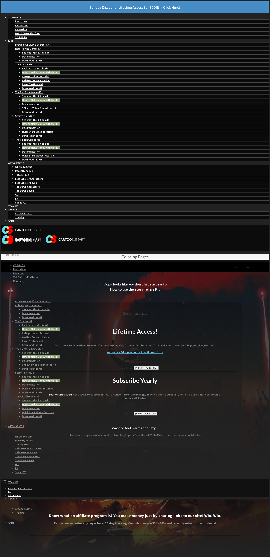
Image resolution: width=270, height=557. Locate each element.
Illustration (21, 25)
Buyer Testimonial (32, 84)
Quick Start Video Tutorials (37, 131)
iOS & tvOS (21, 21)
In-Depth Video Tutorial (35, 76)
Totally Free (22, 174)
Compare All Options (135, 397)
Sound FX (20, 202)
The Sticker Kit (23, 64)
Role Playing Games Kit (28, 48)
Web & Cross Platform (27, 33)
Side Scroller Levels (26, 182)
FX (16, 198)
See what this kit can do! (36, 96)
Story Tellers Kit (24, 116)
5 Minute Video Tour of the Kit (39, 108)
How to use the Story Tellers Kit (135, 289)
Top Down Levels (24, 190)
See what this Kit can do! (36, 52)
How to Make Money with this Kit (41, 72)
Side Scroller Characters (29, 178)
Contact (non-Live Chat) (20, 488)
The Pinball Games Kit (27, 139)
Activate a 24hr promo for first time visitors (135, 352)
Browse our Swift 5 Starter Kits (33, 44)
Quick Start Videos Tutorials (38, 155)
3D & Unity (21, 37)
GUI (17, 194)
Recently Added (24, 171)
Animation (21, 29)
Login (235, 267)
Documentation (31, 56)
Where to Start (23, 167)
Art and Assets (23, 213)
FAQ (10, 491)
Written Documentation (36, 80)
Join (247, 267)
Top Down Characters (27, 186)
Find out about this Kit (35, 68)
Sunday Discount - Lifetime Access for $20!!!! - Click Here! (135, 7)
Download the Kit (32, 60)
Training (20, 217)
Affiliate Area (14, 495)
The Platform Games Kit (29, 92)
